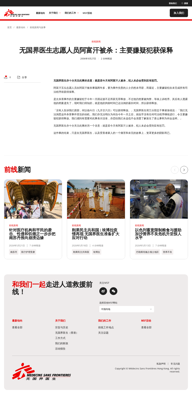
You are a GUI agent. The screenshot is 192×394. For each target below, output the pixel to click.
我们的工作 (72, 12)
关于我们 (55, 12)
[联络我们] (173, 3)
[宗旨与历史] (74, 327)
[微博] (103, 291)
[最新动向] (40, 13)
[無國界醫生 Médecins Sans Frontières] (17, 12)
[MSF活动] (87, 13)
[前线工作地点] (117, 327)
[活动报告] (74, 348)
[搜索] (184, 3)
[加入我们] (179, 13)
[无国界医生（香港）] (74, 332)
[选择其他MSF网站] (126, 309)
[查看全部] (31, 327)
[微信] (113, 291)
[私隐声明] (161, 363)
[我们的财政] (74, 343)
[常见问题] (175, 363)
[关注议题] (117, 332)
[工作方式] (74, 338)
